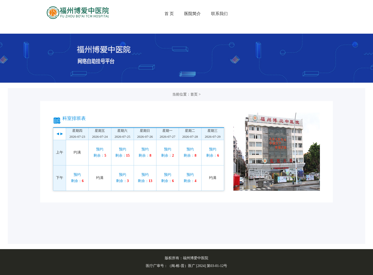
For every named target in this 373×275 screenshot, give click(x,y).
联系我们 (219, 13)
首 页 (169, 13)
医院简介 (192, 13)
